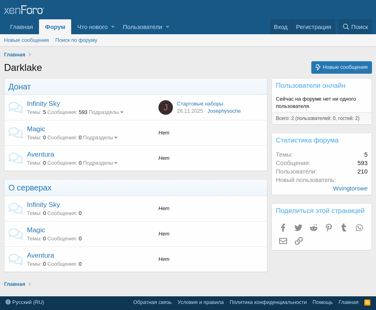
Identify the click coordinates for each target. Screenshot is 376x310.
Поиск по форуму (76, 40)
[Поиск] (355, 26)
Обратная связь (152, 302)
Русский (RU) (25, 302)
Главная (21, 26)
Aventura (40, 154)
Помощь (322, 302)
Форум (55, 26)
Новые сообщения (26, 40)
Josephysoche (224, 111)
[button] (113, 26)
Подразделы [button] (104, 112)
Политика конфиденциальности (268, 302)
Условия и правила (201, 302)
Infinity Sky (43, 103)
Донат (19, 86)
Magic (36, 129)
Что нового (92, 26)
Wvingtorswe (350, 188)
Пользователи (142, 26)
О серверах (29, 187)
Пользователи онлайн (310, 85)
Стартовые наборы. (201, 104)
